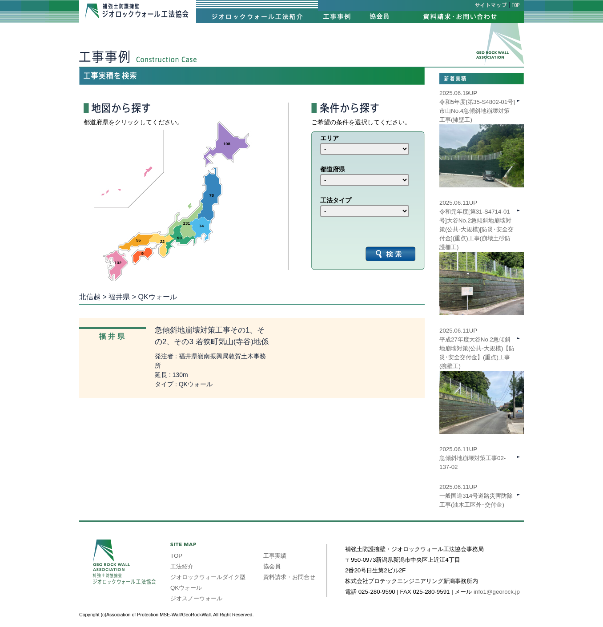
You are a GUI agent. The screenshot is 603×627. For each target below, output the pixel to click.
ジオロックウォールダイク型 (207, 577)
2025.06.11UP (481, 366)
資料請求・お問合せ (289, 577)
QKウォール (186, 587)
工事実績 (274, 555)
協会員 (272, 566)
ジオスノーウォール (196, 598)
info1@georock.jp (497, 591)
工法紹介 (181, 566)
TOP (176, 555)
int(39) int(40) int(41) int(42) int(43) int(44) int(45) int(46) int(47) (364, 149)
